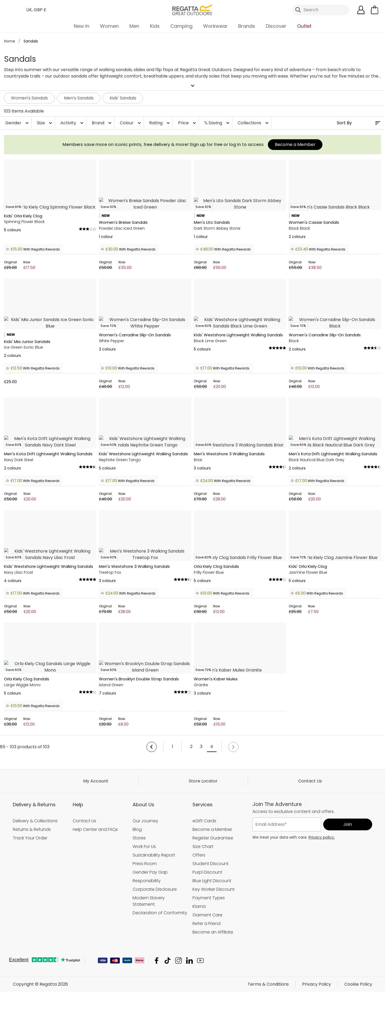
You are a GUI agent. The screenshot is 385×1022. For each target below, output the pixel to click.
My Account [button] (95, 988)
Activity (72, 123)
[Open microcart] (374, 10)
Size (45, 123)
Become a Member (295, 144)
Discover (276, 26)
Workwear (215, 26)
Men (134, 26)
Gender (17, 123)
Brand (102, 123)
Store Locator (203, 988)
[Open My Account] (361, 10)
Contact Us (310, 988)
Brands (246, 26)
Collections (254, 123)
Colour (131, 123)
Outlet (304, 26)
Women (109, 26)
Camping (181, 26)
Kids (155, 26)
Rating (160, 123)
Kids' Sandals (123, 98)
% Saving (217, 123)
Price (187, 123)
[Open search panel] (320, 10)
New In (81, 26)
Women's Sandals (29, 98)
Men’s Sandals (79, 98)
